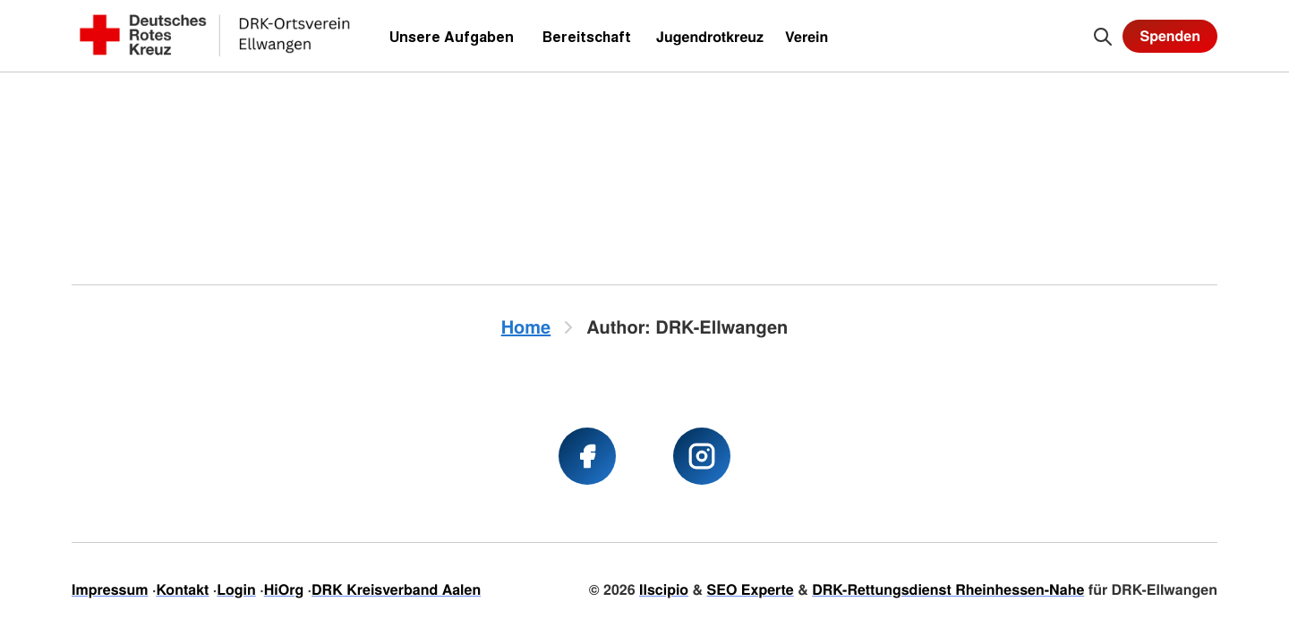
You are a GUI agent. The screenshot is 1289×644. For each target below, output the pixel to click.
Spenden (1170, 35)
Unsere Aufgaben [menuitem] (451, 36)
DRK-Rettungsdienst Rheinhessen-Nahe (948, 589)
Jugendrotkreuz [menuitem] (710, 36)
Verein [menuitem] (806, 36)
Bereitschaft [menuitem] (586, 36)
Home (526, 327)
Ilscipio (663, 589)
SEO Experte (750, 589)
